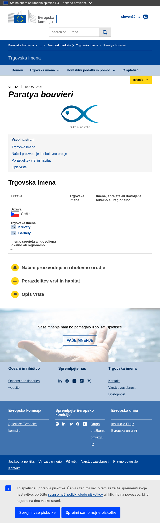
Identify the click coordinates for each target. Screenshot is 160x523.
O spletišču (131, 70)
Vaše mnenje (80, 340)
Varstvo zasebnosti (122, 387)
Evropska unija (122, 430)
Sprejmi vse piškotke (37, 512)
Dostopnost (116, 394)
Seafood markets (59, 45)
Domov (17, 70)
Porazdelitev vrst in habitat (31, 160)
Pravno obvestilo (125, 461)
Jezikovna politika (21, 461)
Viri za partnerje (50, 461)
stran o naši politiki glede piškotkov (75, 494)
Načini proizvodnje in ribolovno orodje (39, 154)
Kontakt (114, 381)
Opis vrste (19, 167)
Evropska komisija (21, 45)
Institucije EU (121, 424)
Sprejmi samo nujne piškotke (91, 512)
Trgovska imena (87, 45)
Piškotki (71, 461)
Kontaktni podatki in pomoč (89, 70)
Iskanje (105, 32)
